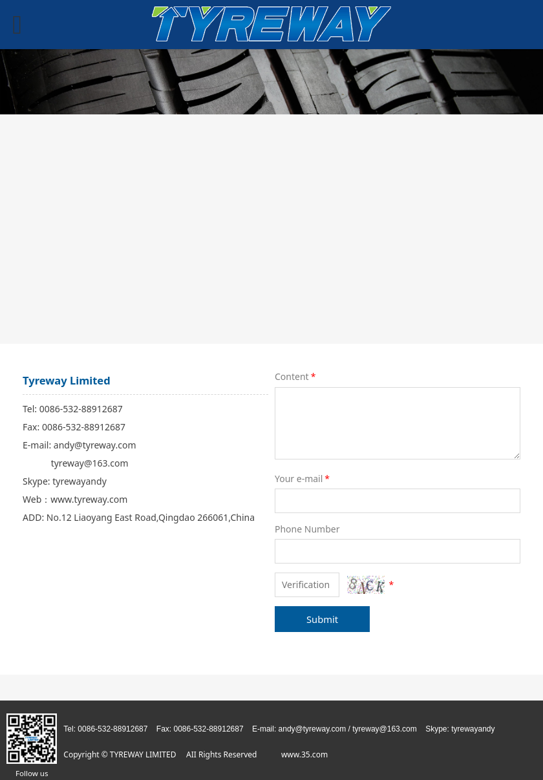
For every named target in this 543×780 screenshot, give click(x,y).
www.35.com (304, 754)
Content (296, 376)
